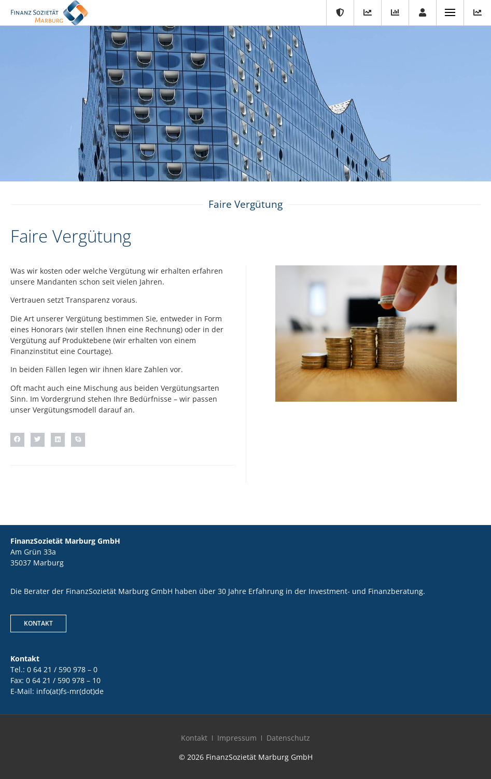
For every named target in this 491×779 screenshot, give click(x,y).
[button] (17, 440)
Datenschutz (288, 738)
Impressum (237, 738)
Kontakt (194, 738)
